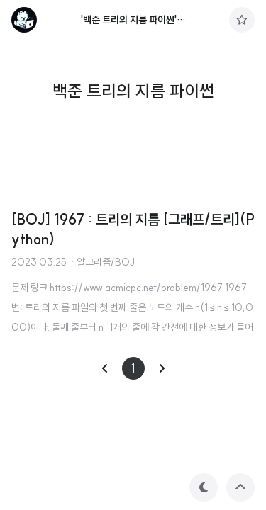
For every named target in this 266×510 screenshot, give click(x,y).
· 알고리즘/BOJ (102, 262)
